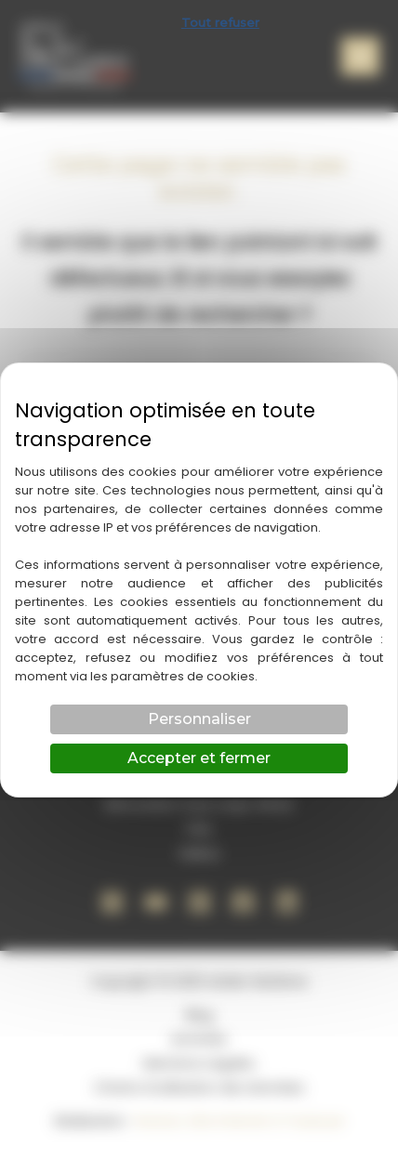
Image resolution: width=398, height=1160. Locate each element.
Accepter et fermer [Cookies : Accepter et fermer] (199, 758)
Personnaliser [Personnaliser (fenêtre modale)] (199, 719)
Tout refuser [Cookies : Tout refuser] (220, 22)
